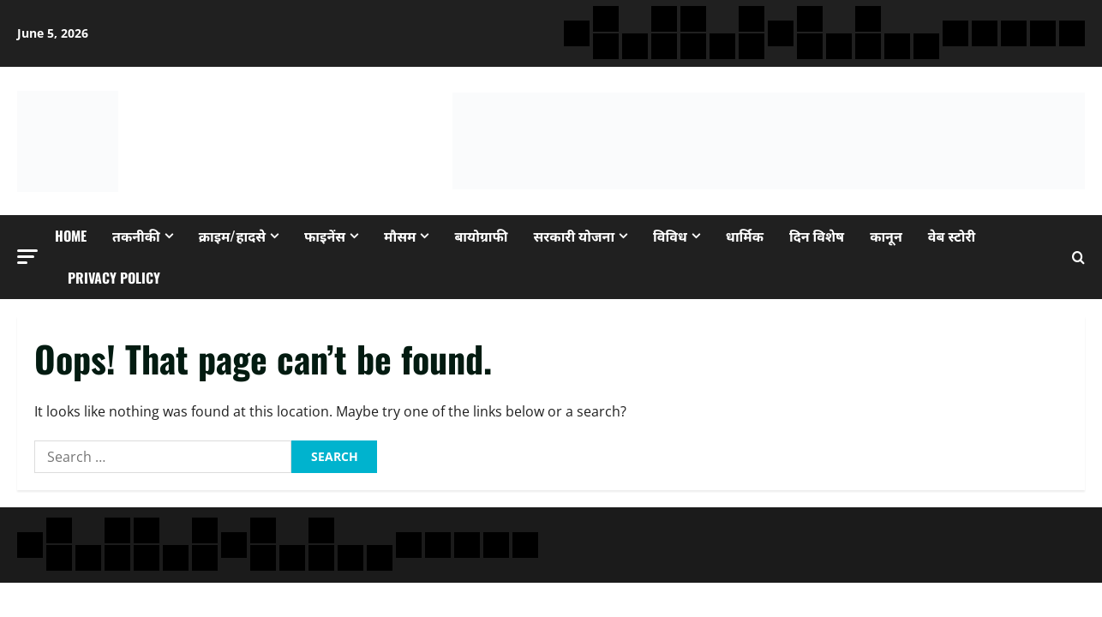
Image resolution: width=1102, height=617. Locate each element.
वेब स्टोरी (951, 235)
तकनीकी (136, 235)
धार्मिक (745, 235)
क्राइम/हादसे (232, 235)
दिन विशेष (816, 235)
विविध (670, 235)
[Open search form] (1078, 257)
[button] (27, 256)
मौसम (400, 235)
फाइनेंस (324, 235)
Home (71, 235)
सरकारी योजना (574, 235)
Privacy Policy (114, 277)
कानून (886, 235)
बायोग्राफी (480, 235)
